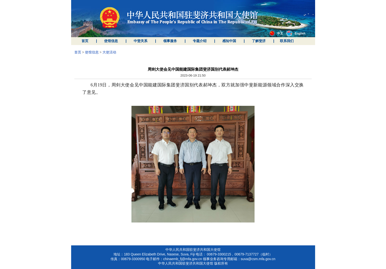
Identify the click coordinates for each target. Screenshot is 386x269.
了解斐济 (259, 41)
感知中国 (229, 41)
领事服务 (170, 41)
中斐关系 (140, 41)
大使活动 (109, 52)
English (295, 33)
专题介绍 (200, 41)
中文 (276, 33)
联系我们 (287, 41)
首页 (84, 41)
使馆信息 (111, 41)
